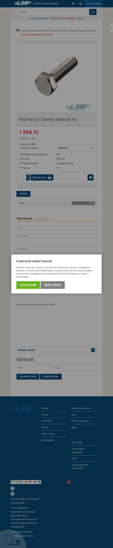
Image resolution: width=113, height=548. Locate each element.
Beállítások (52, 285)
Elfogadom (28, 285)
